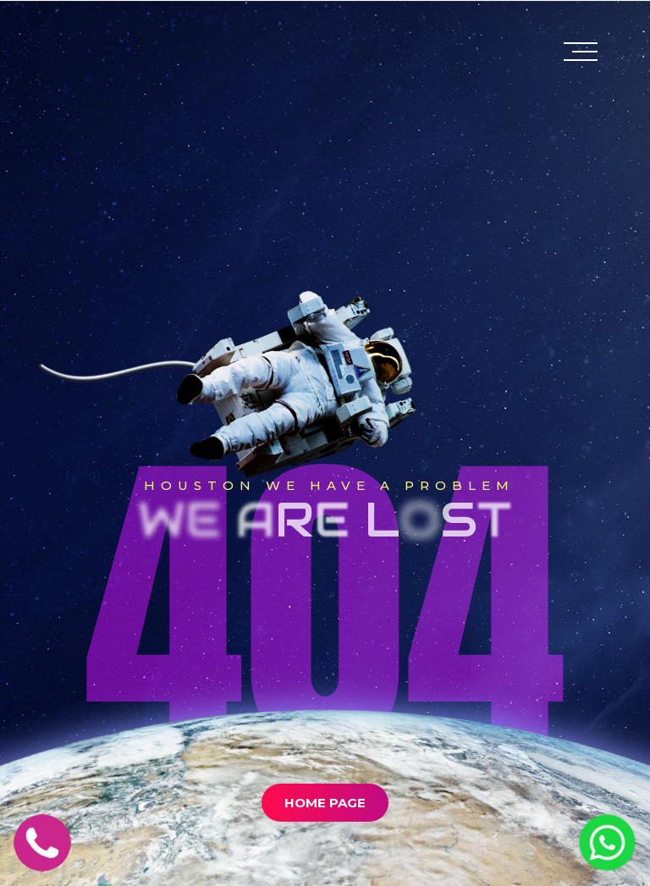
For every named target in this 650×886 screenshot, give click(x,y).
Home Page (325, 803)
